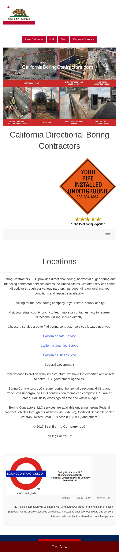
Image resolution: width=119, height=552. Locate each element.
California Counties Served (59, 345)
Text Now (59, 547)
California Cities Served (59, 355)
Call (52, 39)
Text (63, 39)
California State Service (59, 336)
